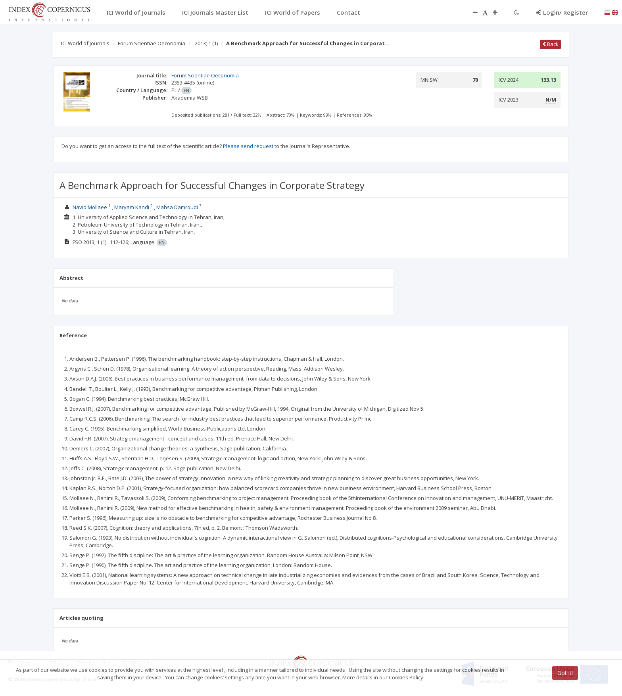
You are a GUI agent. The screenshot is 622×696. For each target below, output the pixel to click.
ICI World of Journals (85, 43)
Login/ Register (562, 12)
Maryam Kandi (131, 207)
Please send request (248, 146)
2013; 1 (206, 43)
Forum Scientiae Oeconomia (151, 43)
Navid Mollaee (90, 207)
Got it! (565, 673)
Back (550, 44)
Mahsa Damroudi (177, 207)
